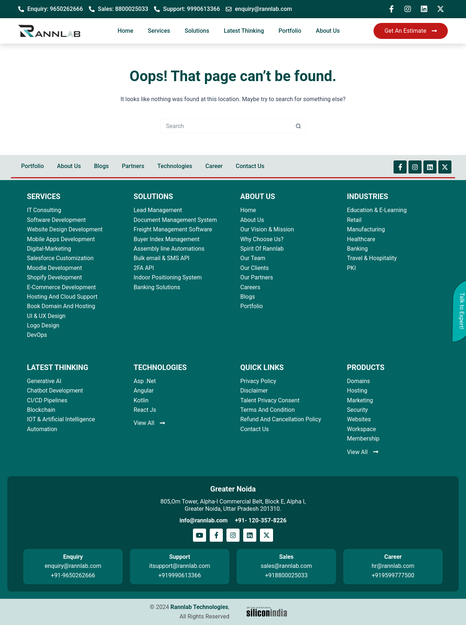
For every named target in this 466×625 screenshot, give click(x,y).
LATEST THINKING (57, 367)
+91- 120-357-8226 (261, 520)
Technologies (174, 166)
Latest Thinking (244, 30)
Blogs (101, 166)
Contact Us (250, 166)
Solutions (197, 30)
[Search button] (298, 126)
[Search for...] (225, 126)
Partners (133, 166)
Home (125, 30)
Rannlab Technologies (199, 607)
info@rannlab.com (203, 520)
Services (159, 30)
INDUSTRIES (367, 196)
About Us (328, 30)
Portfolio (290, 30)
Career (213, 166)
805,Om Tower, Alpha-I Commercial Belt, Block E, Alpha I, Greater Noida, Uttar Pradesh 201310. (232, 505)
